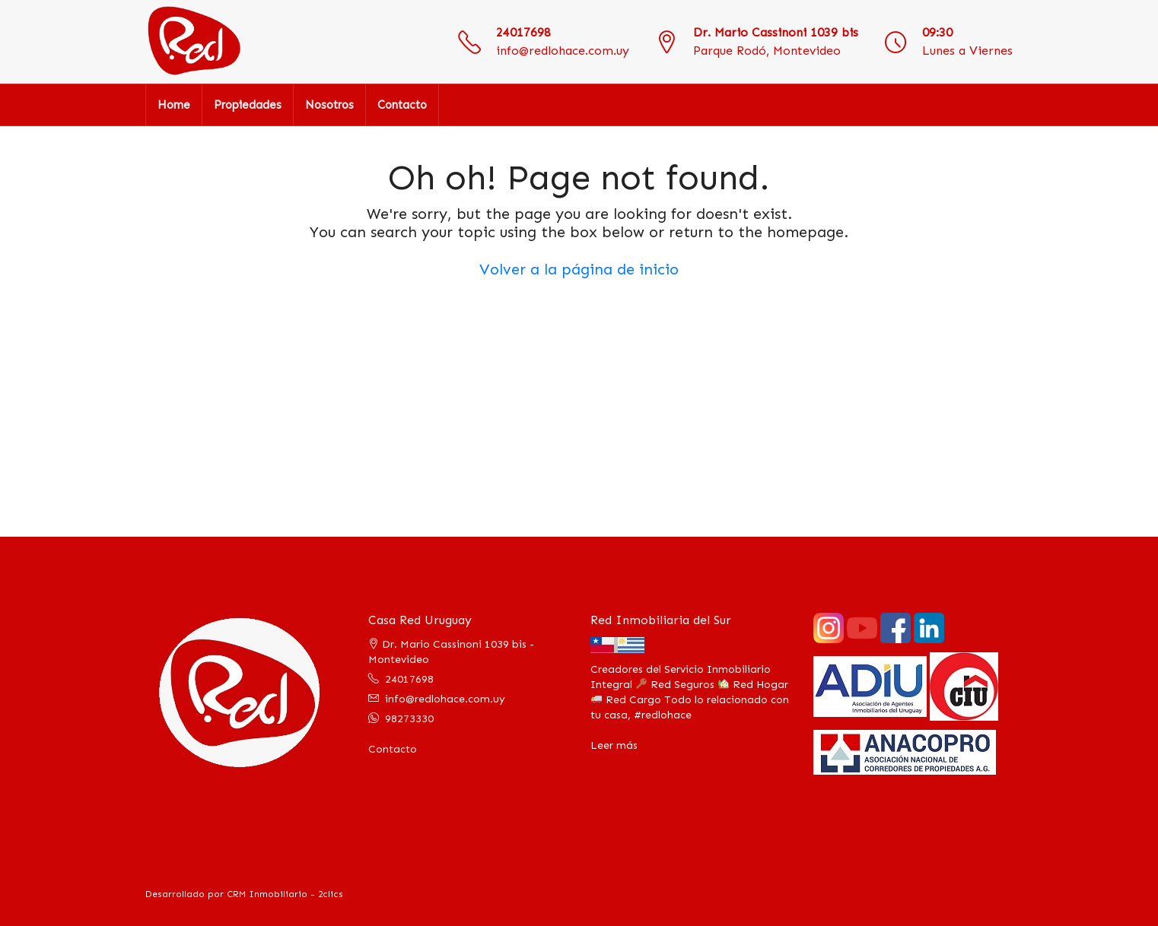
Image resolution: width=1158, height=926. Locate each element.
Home (173, 105)
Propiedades (248, 105)
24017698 (523, 32)
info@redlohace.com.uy (562, 50)
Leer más (614, 745)
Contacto (402, 105)
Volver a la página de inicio (579, 269)
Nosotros (329, 105)
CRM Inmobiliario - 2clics (285, 894)
